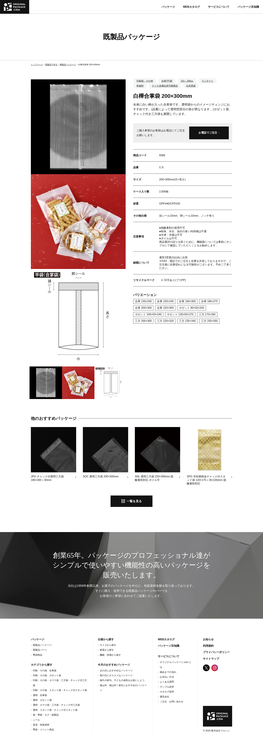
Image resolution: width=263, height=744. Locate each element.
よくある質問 (167, 681)
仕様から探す (106, 639)
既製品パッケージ (68, 64)
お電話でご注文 (207, 132)
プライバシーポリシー (216, 652)
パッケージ (168, 6)
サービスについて (218, 6)
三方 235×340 (187, 320)
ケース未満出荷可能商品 (165, 85)
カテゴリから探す (41, 664)
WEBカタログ (191, 6)
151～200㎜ (187, 81)
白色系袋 (191, 85)
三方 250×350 (209, 320)
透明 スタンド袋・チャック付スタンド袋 (55, 710)
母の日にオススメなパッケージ (116, 675)
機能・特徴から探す (110, 655)
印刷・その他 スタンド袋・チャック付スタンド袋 (60, 690)
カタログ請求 (167, 691)
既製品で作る (51, 64)
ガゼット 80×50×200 (191, 307)
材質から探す (107, 650)
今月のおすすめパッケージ (114, 664)
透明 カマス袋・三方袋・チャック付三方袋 (56, 705)
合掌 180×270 (209, 301)
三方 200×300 (143, 320)
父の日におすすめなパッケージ (116, 670)
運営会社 (164, 696)
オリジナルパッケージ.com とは (175, 664)
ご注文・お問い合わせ (171, 701)
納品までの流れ (168, 672)
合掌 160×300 (187, 301)
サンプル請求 (167, 686)
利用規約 (208, 645)
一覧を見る (134, 501)
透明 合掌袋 (40, 695)
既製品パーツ (40, 650)
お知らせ (208, 639)
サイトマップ (211, 658)
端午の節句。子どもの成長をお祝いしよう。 (123, 680)
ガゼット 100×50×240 (148, 314)
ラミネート (207, 81)
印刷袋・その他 (145, 81)
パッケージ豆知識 (248, 6)
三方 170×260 (207, 314)
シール (36, 719)
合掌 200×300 (143, 307)
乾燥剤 (140, 85)
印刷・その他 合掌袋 (44, 670)
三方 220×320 (165, 320)
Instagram (214, 667)
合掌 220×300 (165, 307)
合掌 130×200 (143, 301)
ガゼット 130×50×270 (180, 314)
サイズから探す (108, 645)
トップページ (37, 64)
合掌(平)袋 (166, 81)
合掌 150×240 (165, 301)
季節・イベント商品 (43, 729)
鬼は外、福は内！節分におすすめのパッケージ (123, 687)
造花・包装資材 (41, 724)
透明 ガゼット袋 (42, 700)
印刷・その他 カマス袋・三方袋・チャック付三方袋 (60, 682)
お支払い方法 (167, 677)
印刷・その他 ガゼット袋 (47, 675)
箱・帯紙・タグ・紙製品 (46, 714)
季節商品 (37, 655)
